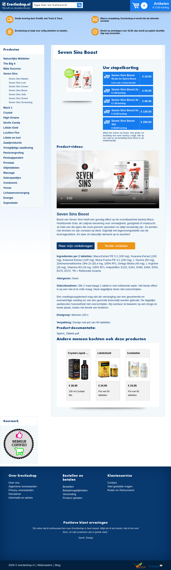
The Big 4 (9, 63)
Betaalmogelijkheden (75, 490)
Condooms (10, 182)
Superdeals (10, 202)
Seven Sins (10, 73)
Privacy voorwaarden (21, 490)
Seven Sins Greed (18, 98)
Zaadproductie (12, 142)
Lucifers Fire (11, 132)
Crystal (7, 112)
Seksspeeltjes (12, 177)
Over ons (14, 482)
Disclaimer (15, 493)
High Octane (11, 117)
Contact (112, 482)
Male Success (12, 68)
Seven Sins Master (18, 78)
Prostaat (8, 162)
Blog (58, 565)
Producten (11, 49)
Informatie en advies (21, 497)
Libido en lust (12, 137)
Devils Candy (11, 122)
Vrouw (7, 187)
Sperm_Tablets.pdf (68, 333)
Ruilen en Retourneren (120, 490)
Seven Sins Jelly (17, 94)
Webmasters (44, 565)
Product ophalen (72, 497)
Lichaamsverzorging (16, 192)
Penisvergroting (13, 152)
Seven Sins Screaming (20, 102)
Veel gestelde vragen (119, 486)
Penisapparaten (13, 157)
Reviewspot (155, 565)
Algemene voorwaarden (23, 486)
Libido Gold (10, 127)
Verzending (69, 494)
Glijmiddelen (11, 167)
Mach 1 (7, 107)
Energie (8, 197)
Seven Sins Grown (18, 86)
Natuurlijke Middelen (16, 58)
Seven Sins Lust (17, 82)
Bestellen (68, 486)
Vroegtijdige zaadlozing (18, 147)
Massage (9, 172)
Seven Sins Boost (18, 90)
